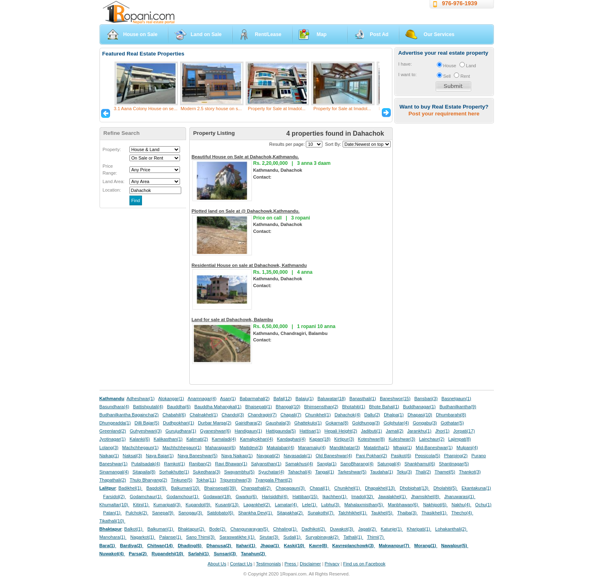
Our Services (439, 34)
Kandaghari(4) (291, 439)
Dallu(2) (372, 414)
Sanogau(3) (190, 512)
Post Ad (379, 34)
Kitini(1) (141, 504)
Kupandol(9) (199, 504)
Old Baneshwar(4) (334, 455)
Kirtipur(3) (344, 439)
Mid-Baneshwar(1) (434, 447)
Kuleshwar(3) (402, 439)
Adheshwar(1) (141, 398)
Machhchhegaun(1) (182, 447)
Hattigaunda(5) (281, 430)
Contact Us (241, 563)
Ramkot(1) (174, 463)
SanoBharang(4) (356, 463)
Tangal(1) (324, 471)
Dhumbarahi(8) (451, 414)
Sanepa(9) (163, 512)
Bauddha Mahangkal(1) (218, 406)
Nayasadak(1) (298, 455)
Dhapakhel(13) (380, 488)
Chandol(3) (233, 414)
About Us (217, 563)
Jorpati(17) (463, 430)
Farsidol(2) (114, 496)
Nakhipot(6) (435, 504)
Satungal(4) (389, 463)
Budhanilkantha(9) (457, 406)
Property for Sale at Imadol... (276, 108)
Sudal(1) (293, 537)
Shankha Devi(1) (255, 512)
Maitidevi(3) (251, 447)
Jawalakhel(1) (392, 496)
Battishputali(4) (148, 406)
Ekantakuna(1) (476, 488)
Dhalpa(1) (394, 414)
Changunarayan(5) (249, 528)
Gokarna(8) (337, 422)
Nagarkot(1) (142, 537)
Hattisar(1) (310, 430)
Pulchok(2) (136, 512)
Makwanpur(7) (394, 545)
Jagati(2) (367, 528)
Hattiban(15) (305, 496)
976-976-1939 (459, 3)
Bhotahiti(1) (353, 406)
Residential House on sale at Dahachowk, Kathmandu (249, 265)
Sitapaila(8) (144, 471)
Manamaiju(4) (312, 447)
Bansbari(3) (426, 398)
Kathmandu (112, 398)
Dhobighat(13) (415, 488)
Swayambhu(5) (239, 471)
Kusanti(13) (227, 504)
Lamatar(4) (287, 504)
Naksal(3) (132, 455)
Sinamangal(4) (114, 471)
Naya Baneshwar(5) (198, 455)
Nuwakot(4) (112, 553)
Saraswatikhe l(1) (238, 537)
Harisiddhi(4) (275, 496)
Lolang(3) (109, 447)
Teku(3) (404, 471)
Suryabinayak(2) (322, 537)
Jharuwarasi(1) (459, 496)
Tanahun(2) (254, 553)
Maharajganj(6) (220, 447)
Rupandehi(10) (168, 553)
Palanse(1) (170, 537)
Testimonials (268, 563)
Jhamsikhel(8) (426, 496)
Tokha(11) (206, 479)
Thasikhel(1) (434, 512)
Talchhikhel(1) (352, 512)
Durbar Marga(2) (214, 422)
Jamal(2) (395, 430)
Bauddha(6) (179, 406)
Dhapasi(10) (419, 414)
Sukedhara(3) (206, 471)
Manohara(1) (113, 537)
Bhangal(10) (287, 406)
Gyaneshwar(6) (215, 430)
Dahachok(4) (347, 414)
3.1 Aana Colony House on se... (145, 108)
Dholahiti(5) (445, 488)
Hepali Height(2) (340, 430)
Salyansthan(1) (266, 463)
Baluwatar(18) (332, 398)
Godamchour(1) (183, 496)
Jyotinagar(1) (113, 439)
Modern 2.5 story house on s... (210, 108)
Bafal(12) (282, 398)
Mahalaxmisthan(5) (364, 504)
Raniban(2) (200, 463)
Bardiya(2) (132, 545)
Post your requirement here (444, 114)
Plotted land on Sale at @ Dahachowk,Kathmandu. (246, 211)
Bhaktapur (111, 528)
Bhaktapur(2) (191, 528)
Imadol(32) (363, 496)
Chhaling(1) (285, 528)
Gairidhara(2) (248, 422)
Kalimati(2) (197, 439)
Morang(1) (425, 545)
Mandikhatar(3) (345, 447)
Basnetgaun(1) (456, 398)
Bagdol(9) (156, 488)
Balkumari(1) (160, 528)
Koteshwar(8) (371, 439)
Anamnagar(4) (202, 398)
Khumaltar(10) (114, 504)
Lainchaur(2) (432, 439)
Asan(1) (228, 398)
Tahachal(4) (299, 471)
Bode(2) (218, 528)
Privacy (331, 563)
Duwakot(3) (342, 528)
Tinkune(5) (181, 479)
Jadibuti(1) (371, 430)
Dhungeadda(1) (115, 422)
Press (290, 563)
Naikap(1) (109, 455)
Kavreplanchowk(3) (353, 545)
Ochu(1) (483, 504)
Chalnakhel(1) (204, 414)
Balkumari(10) (186, 488)
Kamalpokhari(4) (256, 439)
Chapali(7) (290, 414)
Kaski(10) (294, 545)
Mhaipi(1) (402, 447)
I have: (405, 64)
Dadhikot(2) (313, 528)
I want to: (407, 74)
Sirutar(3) (269, 537)
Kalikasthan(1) (168, 439)
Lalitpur (108, 488)
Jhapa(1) (270, 545)
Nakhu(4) (461, 504)
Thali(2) (423, 471)
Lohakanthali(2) (451, 528)
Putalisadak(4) (145, 463)
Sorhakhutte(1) (174, 471)
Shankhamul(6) (420, 463)
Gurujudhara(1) (180, 430)
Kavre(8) (318, 545)
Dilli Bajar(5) (147, 422)
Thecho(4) (462, 512)
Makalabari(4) (280, 447)
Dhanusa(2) (219, 545)
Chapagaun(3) (290, 488)
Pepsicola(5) (427, 455)
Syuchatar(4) (271, 471)
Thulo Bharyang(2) (148, 479)
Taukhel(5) (382, 512)
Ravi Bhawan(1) (231, 463)
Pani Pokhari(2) (371, 455)
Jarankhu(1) (419, 430)
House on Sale (140, 34)
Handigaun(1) (248, 430)
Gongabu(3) (425, 422)
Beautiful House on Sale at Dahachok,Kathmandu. (245, 156)
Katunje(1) (392, 528)
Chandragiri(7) (262, 414)
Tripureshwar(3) (236, 479)
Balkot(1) (134, 528)
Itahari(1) (246, 545)
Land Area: (114, 181)
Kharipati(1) (419, 528)
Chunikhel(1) (317, 414)
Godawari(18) (217, 496)
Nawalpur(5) (454, 545)
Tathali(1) (353, 537)
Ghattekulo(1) (308, 422)
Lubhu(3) (331, 504)
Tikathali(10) (112, 520)
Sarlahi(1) (199, 553)
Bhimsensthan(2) (321, 406)
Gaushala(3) (278, 422)
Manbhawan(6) (403, 504)
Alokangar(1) (171, 398)
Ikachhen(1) (334, 496)
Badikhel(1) (131, 488)
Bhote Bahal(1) (384, 406)
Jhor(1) (442, 430)
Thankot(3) (470, 471)
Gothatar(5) (452, 422)
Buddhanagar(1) (419, 406)
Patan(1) (112, 512)
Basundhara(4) (114, 406)
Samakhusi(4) (299, 463)
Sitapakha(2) (290, 512)
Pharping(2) (455, 455)
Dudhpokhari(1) (178, 422)
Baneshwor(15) (395, 398)
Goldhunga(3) (366, 422)
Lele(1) (310, 504)
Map (322, 34)
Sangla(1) (327, 463)
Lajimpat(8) (459, 439)
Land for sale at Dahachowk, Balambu (232, 319)
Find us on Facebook (364, 563)
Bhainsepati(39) (220, 488)
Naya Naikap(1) (237, 455)
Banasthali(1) (362, 398)
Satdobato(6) (221, 512)
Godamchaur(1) (146, 496)
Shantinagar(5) (454, 463)
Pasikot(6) (401, 455)
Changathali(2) (256, 488)
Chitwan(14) (160, 545)
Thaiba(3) (407, 512)
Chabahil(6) (174, 414)
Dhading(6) (190, 545)
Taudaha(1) (381, 471)
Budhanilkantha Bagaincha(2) (129, 414)
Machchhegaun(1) (140, 447)
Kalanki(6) (139, 439)
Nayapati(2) (268, 455)
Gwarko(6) (247, 496)
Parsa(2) (138, 553)
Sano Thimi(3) (201, 537)
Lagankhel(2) (257, 504)
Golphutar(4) (396, 422)
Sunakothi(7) (321, 512)
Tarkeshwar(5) (352, 471)
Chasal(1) (319, 488)
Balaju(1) (305, 398)
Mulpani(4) (467, 447)
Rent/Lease (268, 34)
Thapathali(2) (113, 479)
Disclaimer (310, 563)
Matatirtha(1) (376, 447)
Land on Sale (206, 34)
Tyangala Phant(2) (273, 479)
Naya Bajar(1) (160, 455)
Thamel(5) (444, 471)
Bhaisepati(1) (258, 406)
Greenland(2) (113, 430)
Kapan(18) (319, 439)
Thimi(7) (376, 537)
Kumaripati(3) (167, 504)
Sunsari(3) (225, 553)
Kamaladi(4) (224, 439)
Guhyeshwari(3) (146, 430)
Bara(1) (108, 545)
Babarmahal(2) (255, 398)
